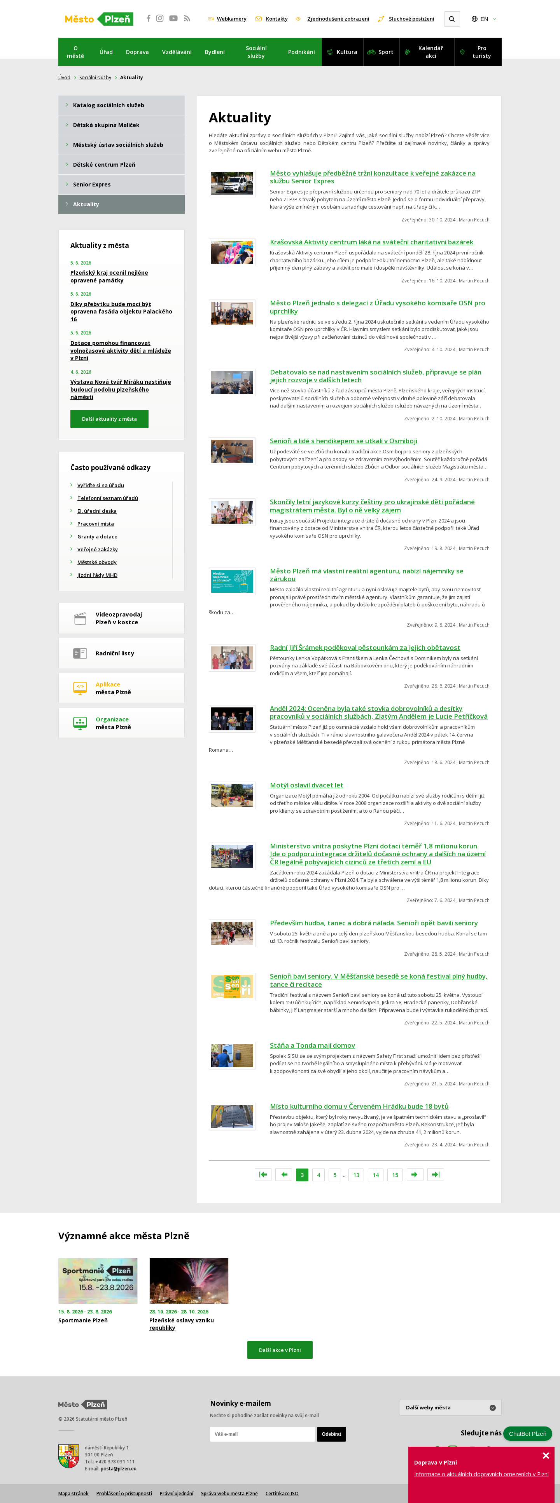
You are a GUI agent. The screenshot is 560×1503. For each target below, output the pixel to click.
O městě (75, 51)
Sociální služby (256, 51)
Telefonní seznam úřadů (107, 498)
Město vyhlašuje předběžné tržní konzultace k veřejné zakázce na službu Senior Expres (373, 177)
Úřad (106, 52)
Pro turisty (481, 51)
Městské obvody (97, 562)
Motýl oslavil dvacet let (306, 784)
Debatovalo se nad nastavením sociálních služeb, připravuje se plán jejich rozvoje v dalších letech (375, 376)
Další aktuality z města (109, 418)
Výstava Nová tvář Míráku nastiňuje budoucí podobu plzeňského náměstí (120, 389)
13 (356, 1175)
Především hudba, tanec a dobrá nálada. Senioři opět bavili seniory (374, 922)
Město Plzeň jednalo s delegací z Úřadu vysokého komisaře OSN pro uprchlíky (377, 306)
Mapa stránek (73, 1493)
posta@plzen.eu (118, 1468)
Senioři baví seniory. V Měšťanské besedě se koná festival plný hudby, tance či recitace (379, 980)
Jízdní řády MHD (97, 574)
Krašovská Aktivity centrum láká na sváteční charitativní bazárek (371, 241)
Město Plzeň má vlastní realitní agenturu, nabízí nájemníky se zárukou (367, 574)
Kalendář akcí (430, 51)
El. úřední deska (97, 510)
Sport (386, 52)
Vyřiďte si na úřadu (100, 485)
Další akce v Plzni (280, 1349)
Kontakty (277, 18)
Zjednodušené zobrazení (338, 18)
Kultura (347, 52)
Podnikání (301, 52)
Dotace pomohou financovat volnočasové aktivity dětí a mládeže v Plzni (120, 350)
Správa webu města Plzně (229, 1493)
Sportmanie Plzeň (83, 1320)
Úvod (64, 77)
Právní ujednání (176, 1493)
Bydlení (215, 52)
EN (484, 19)
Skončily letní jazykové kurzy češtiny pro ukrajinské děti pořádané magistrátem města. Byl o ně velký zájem (372, 505)
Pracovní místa (95, 523)
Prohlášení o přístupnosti (124, 1493)
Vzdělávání (177, 52)
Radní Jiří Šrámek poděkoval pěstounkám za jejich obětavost (365, 647)
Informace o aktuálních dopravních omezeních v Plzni (481, 1474)
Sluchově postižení (411, 18)
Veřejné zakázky (97, 549)
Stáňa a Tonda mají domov (312, 1045)
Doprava (137, 52)
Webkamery (232, 18)
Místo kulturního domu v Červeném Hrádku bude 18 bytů (359, 1106)
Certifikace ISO (282, 1493)
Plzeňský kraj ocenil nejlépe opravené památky (109, 276)
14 (376, 1175)
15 (395, 1175)
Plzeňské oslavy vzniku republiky (181, 1324)
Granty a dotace (97, 536)
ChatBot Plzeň (527, 1433)
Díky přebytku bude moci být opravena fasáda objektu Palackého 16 (121, 311)
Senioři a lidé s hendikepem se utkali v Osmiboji (343, 440)
